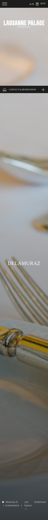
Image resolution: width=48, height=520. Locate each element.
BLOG (43, 3)
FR (33, 4)
